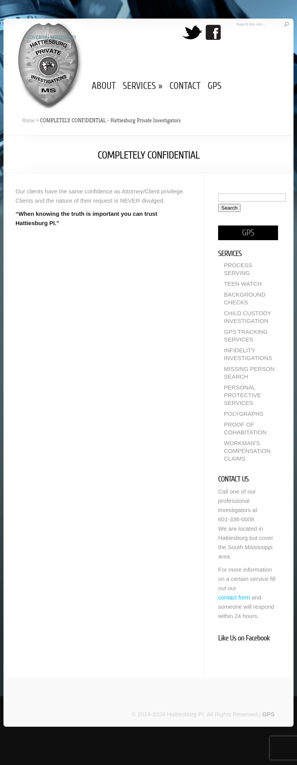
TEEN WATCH (243, 283)
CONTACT (185, 86)
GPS (215, 86)
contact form (234, 597)
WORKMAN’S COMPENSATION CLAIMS (247, 451)
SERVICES (142, 86)
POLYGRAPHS (243, 413)
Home (28, 120)
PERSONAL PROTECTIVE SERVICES (242, 395)
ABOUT (104, 86)
